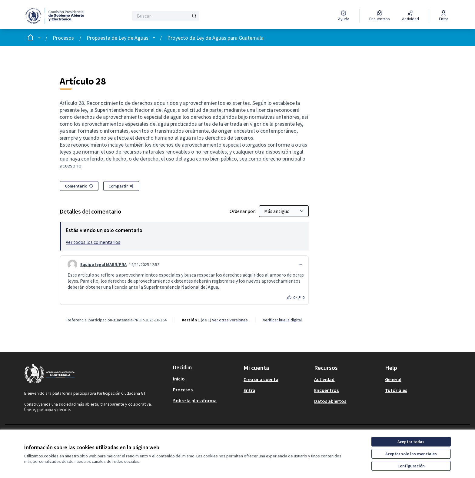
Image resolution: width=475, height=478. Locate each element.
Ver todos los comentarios (93, 242)
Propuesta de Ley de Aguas (117, 37)
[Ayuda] (344, 16)
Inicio (179, 379)
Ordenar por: (243, 211)
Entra (249, 390)
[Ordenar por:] (284, 211)
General (393, 379)
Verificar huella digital (282, 320)
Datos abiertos (330, 401)
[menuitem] (206, 379)
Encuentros (326, 390)
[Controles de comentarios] (300, 264)
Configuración (411, 466)
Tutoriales (396, 390)
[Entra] (444, 16)
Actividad (324, 379)
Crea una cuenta (261, 379)
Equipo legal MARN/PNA (103, 264)
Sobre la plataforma (195, 400)
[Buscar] (165, 16)
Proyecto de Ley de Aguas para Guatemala (215, 37)
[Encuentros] (379, 16)
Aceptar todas (410, 441)
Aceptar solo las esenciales (411, 453)
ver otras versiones (230, 320)
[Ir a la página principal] (57, 15)
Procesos (63, 37)
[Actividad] (410, 16)
